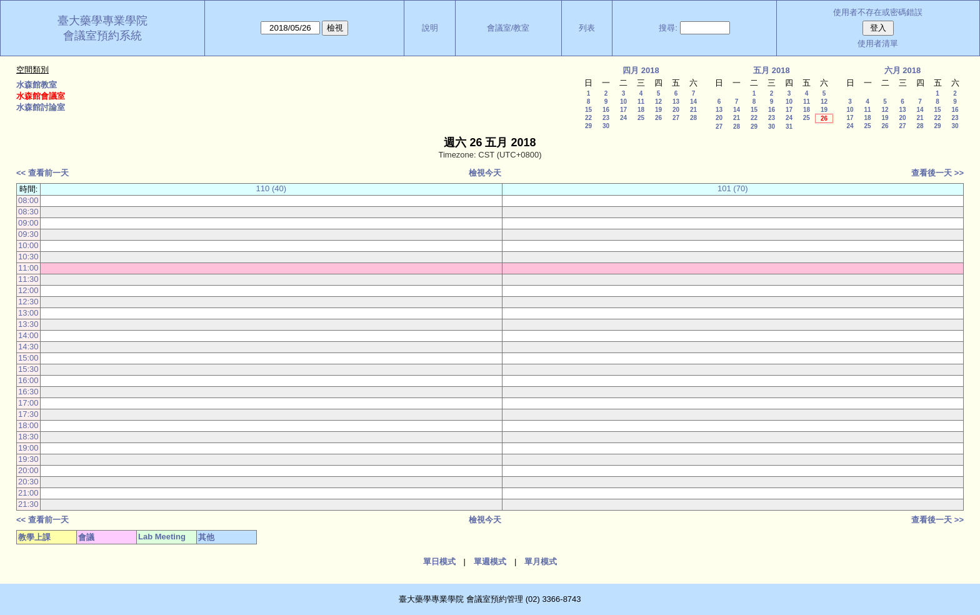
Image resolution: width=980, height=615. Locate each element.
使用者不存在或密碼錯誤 (877, 12)
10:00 (28, 245)
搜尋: (668, 27)
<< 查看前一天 (42, 173)
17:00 (28, 403)
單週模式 (490, 561)
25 (641, 117)
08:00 (28, 200)
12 (658, 101)
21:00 (28, 493)
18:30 (28, 436)
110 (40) (271, 188)
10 (623, 101)
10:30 (28, 256)
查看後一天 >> (937, 173)
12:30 (28, 301)
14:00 (28, 335)
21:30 (28, 504)
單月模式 (540, 561)
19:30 (28, 459)
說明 (430, 27)
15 (588, 109)
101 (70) (733, 188)
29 (588, 125)
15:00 (28, 357)
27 (675, 117)
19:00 (28, 447)
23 (605, 117)
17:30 (28, 414)
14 (693, 101)
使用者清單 (878, 43)
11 (641, 101)
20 (675, 109)
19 (658, 109)
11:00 (28, 267)
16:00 (28, 380)
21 (693, 109)
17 (623, 109)
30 (605, 125)
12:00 (28, 290)
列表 (587, 27)
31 (789, 126)
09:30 (28, 234)
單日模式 (439, 561)
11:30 (28, 279)
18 (641, 109)
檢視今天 (485, 173)
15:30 (28, 369)
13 (675, 101)
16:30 (28, 391)
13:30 (28, 324)
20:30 (28, 481)
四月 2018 (640, 70)
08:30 (28, 211)
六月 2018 (902, 70)
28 (693, 117)
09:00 (28, 223)
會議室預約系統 (102, 35)
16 (605, 109)
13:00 (28, 313)
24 (623, 117)
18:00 (28, 425)
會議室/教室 (508, 27)
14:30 (28, 346)
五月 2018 (771, 70)
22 (588, 117)
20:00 (28, 470)
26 (658, 117)
